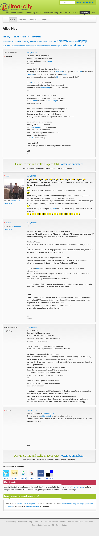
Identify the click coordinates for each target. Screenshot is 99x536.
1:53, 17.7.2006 (32, 410)
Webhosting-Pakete (33, 13)
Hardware (36, 37)
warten (64, 45)
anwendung (42, 41)
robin (8, 176)
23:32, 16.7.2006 (32, 327)
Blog (80, 522)
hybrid (71, 41)
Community (84, 13)
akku (14, 41)
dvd (54, 41)
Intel (38, 268)
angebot (33, 41)
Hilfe (93, 13)
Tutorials (44, 20)
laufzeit (15, 46)
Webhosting (11, 522)
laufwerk (7, 45)
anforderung (22, 41)
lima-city (6, 37)
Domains (63, 13)
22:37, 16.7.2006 (32, 176)
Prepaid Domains (32, 506)
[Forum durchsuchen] (67, 2)
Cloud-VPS (73, 13)
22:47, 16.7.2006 (32, 223)
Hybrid (58, 77)
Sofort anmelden (77, 487)
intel (77, 41)
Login (78, 2)
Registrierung (89, 2)
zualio (8, 223)
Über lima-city (72, 522)
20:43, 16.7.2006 (32, 53)
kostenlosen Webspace (26, 504)
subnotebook (29, 46)
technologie (55, 46)
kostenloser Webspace (14, 13)
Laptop (49, 61)
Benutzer (22, 20)
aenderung (7, 41)
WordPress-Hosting (50, 13)
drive (50, 41)
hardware (63, 41)
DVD (32, 138)
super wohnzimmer (42, 46)
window (74, 45)
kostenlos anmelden (71, 164)
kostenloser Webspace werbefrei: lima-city (26, 7)
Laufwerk (30, 74)
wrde (82, 45)
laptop (83, 41)
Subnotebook (49, 413)
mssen (21, 46)
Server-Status (61, 525)
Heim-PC (26, 37)
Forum (12, 20)
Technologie (52, 101)
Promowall (33, 20)
